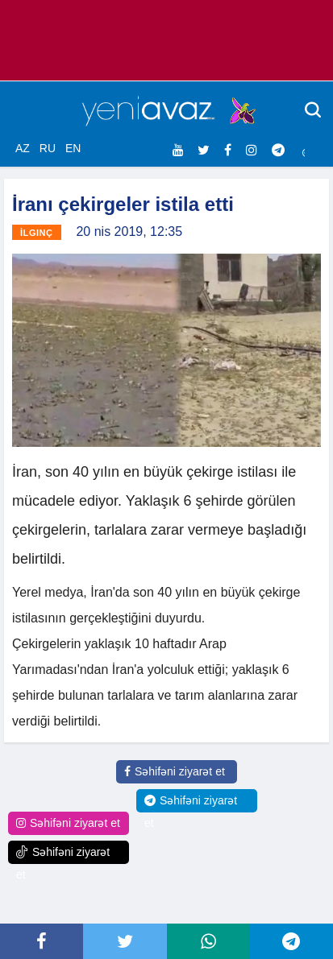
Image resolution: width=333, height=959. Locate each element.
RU (48, 148)
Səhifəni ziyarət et (174, 771)
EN (73, 148)
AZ (22, 148)
